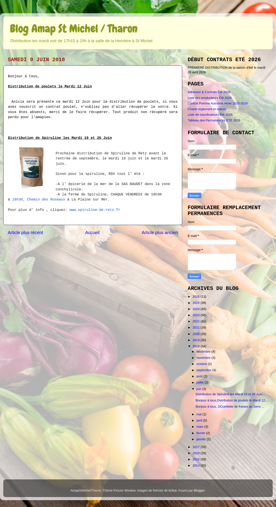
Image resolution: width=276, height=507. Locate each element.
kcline (173, 490)
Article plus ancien (160, 232)
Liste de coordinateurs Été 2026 (210, 114)
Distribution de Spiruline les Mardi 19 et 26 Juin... (230, 394)
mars (200, 426)
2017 (196, 447)
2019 (196, 340)
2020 (196, 334)
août (200, 376)
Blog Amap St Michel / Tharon (73, 28)
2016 (196, 453)
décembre (204, 351)
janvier (202, 439)
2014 (196, 465)
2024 (196, 309)
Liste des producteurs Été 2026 (210, 98)
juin (199, 389)
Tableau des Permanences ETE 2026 (214, 120)
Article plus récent (25, 232)
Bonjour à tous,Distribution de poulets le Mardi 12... (232, 400)
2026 (196, 296)
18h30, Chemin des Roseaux (38, 200)
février (201, 433)
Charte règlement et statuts (207, 109)
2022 (196, 321)
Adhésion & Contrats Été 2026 (209, 92)
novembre (204, 357)
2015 (196, 459)
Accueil (92, 232)
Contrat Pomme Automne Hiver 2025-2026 (218, 103)
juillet (201, 382)
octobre (202, 364)
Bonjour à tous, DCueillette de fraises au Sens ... (230, 406)
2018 (196, 346)
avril (200, 420)
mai (199, 414)
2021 (196, 327)
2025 (196, 303)
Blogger (199, 490)
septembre (204, 370)
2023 (196, 315)
